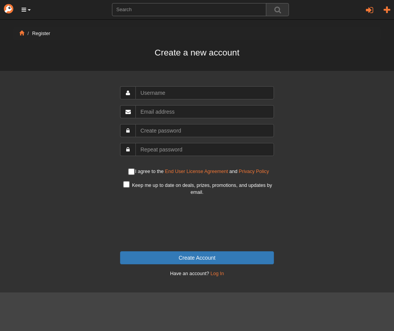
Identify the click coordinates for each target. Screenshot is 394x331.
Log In (217, 273)
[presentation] (197, 223)
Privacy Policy (254, 171)
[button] (26, 9)
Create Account (197, 258)
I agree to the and (198, 172)
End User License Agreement (196, 171)
